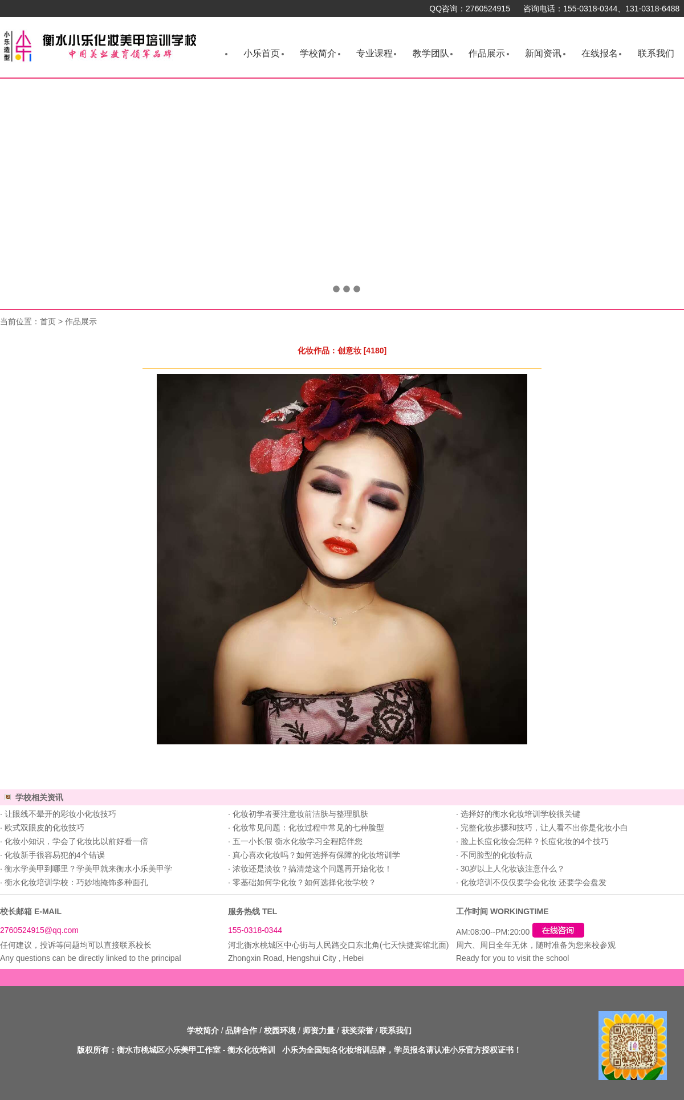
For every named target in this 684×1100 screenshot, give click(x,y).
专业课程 (374, 53)
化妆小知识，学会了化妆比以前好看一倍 (76, 841)
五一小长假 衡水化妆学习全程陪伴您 (298, 841)
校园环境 (280, 1030)
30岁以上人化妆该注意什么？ (513, 868)
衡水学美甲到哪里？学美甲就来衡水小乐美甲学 (88, 868)
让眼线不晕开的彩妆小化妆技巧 (60, 813)
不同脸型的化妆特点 (496, 854)
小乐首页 (261, 53)
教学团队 (431, 53)
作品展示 (487, 53)
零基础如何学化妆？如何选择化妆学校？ (304, 882)
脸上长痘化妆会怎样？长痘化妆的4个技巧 (535, 841)
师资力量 (319, 1030)
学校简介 (318, 53)
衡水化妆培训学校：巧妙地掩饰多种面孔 (76, 882)
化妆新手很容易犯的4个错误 (55, 854)
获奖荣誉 (357, 1030)
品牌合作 (241, 1030)
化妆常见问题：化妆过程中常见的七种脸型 (308, 827)
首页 (48, 321)
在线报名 (599, 53)
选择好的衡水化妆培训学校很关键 (520, 813)
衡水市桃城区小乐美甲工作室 (169, 1049)
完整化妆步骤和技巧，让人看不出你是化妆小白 (544, 827)
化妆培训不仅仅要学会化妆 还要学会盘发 (533, 882)
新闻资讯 (543, 53)
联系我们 (656, 53)
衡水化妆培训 (251, 1049)
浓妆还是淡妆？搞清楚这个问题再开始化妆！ (312, 868)
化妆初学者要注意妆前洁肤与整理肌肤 (300, 813)
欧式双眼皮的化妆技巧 (44, 827)
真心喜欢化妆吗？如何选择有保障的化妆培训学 (316, 854)
